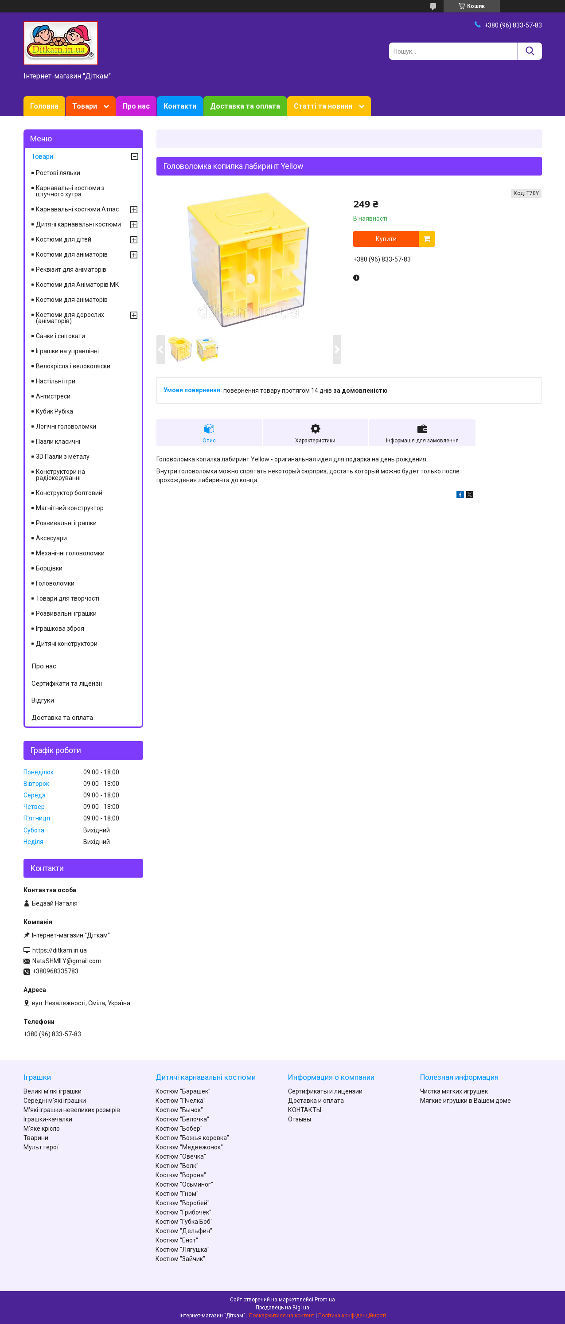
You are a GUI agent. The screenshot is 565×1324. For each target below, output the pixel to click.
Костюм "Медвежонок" (189, 1147)
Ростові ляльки (58, 172)
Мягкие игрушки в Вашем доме (465, 1100)
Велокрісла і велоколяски (73, 366)
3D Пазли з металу (63, 456)
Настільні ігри (55, 381)
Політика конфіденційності (352, 1315)
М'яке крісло (41, 1128)
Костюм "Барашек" (183, 1091)
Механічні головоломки (70, 553)
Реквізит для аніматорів (71, 269)
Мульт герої (40, 1147)
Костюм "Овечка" (181, 1156)
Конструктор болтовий (69, 492)
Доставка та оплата (245, 106)
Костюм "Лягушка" (183, 1249)
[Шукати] (530, 51)
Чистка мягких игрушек (454, 1091)
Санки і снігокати (60, 336)
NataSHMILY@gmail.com (66, 961)
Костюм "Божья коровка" (192, 1137)
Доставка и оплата (316, 1100)
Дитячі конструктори (66, 643)
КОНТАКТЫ (304, 1109)
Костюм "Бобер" (179, 1128)
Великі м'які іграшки (52, 1091)
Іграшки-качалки (47, 1119)
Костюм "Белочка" (182, 1119)
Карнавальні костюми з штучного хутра (70, 191)
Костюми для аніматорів (72, 254)
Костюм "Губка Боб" (184, 1221)
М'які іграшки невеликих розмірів (71, 1109)
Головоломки (55, 583)
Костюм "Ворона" (181, 1175)
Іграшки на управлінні (67, 351)
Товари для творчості (67, 598)
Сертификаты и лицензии (325, 1091)
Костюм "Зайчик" (180, 1258)
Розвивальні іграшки (66, 523)
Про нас (136, 106)
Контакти (180, 106)
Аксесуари (51, 538)
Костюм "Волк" (177, 1165)
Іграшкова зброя (60, 628)
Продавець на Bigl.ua (282, 1307)
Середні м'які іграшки (54, 1100)
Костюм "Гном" (177, 1193)
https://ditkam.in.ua (59, 950)
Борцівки (49, 568)
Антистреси (53, 396)
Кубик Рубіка (54, 411)
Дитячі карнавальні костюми (78, 224)
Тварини (35, 1137)
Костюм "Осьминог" (184, 1184)
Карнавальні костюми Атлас (77, 209)
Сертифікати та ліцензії (66, 683)
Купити (386, 238)
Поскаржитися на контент (281, 1315)
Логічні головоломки (66, 426)
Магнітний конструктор (70, 508)
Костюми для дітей (63, 239)
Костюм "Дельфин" (184, 1230)
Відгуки (42, 700)
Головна (44, 106)
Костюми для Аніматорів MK (77, 284)
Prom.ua (325, 1300)
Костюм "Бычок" (179, 1109)
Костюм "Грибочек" (183, 1212)
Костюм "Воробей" (183, 1203)
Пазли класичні (58, 441)
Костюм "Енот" (177, 1240)
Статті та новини (323, 106)
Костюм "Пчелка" (181, 1100)
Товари (84, 106)
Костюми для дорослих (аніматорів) (70, 317)
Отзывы (299, 1119)
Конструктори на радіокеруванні (60, 474)
